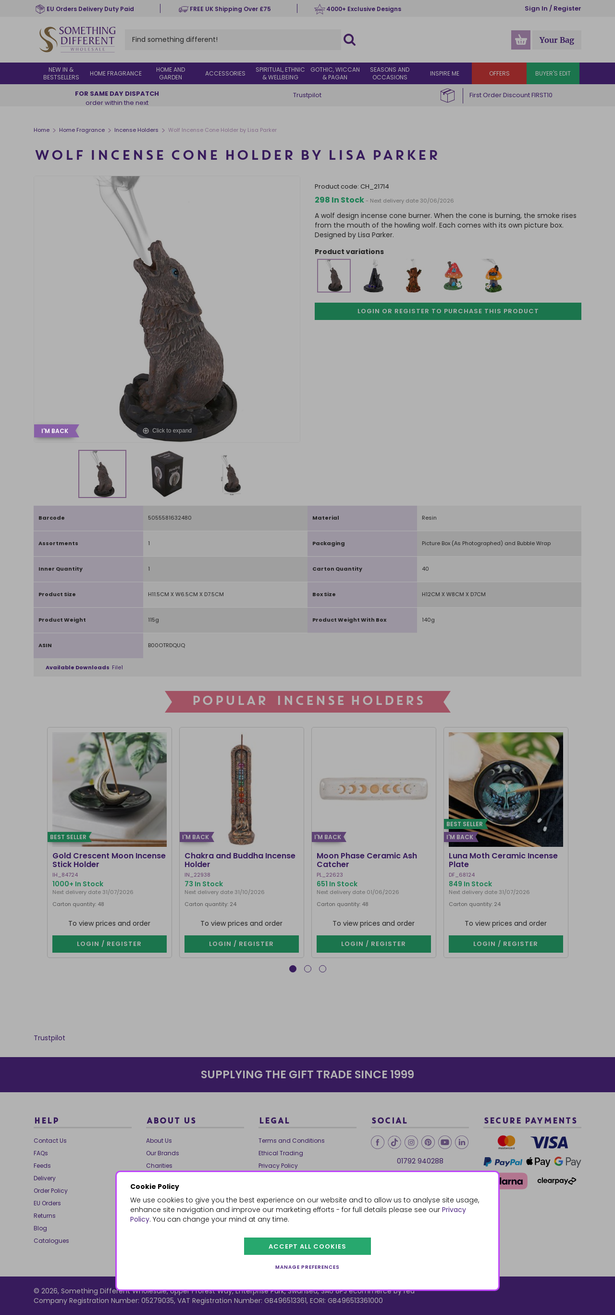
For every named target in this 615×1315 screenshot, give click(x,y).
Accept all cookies (307, 1246)
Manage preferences (307, 1267)
